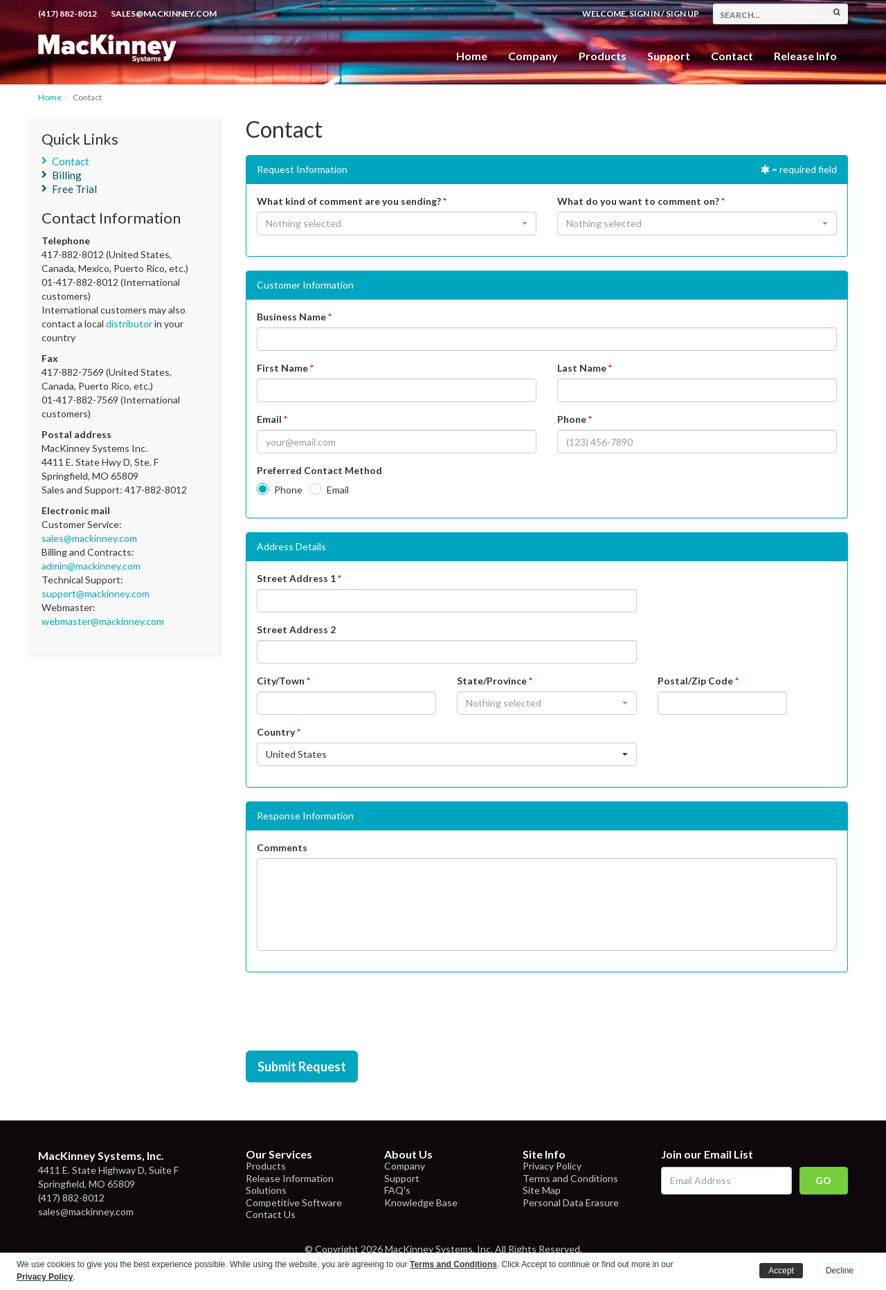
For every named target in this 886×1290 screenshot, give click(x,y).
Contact (732, 55)
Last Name (581, 368)
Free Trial (74, 189)
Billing (67, 175)
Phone (571, 419)
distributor (129, 323)
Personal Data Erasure (571, 1202)
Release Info (805, 55)
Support (668, 55)
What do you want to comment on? (638, 201)
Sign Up (682, 13)
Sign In (644, 13)
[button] (396, 223)
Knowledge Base (421, 1202)
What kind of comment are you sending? (349, 201)
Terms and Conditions (570, 1178)
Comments (282, 847)
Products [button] (602, 55)
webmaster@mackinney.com (103, 621)
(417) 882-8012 (67, 13)
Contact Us (271, 1214)
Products (266, 1166)
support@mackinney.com (96, 593)
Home (471, 55)
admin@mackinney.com (91, 566)
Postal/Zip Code (695, 681)
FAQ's (397, 1190)
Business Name (291, 316)
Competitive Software (294, 1202)
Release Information (290, 1178)
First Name (282, 368)
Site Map (542, 1190)
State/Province (492, 681)
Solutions (266, 1190)
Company (533, 55)
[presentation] (351, 1013)
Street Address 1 (296, 578)
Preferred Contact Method (319, 470)
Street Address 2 (296, 629)
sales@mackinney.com (164, 13)
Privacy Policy (552, 1166)
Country (276, 732)
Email (269, 419)
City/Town (281, 681)
